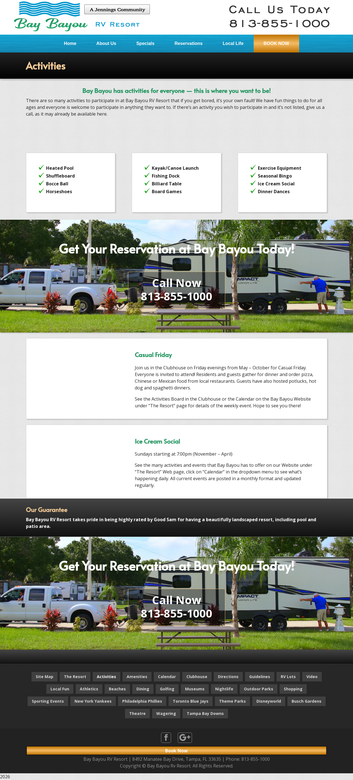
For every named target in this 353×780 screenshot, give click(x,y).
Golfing (167, 689)
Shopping (293, 689)
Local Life (233, 43)
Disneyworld (268, 701)
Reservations (188, 43)
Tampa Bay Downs (205, 713)
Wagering (166, 713)
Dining (142, 689)
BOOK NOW (276, 43)
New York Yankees (93, 701)
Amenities (137, 676)
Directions (228, 676)
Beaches (117, 689)
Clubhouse (196, 676)
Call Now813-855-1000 (176, 289)
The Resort (75, 676)
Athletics (89, 689)
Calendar (167, 676)
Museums (195, 689)
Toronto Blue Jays (190, 701)
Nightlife (224, 689)
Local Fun (60, 689)
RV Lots (288, 676)
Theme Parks (232, 701)
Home (70, 43)
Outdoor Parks (258, 689)
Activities (106, 676)
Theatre (137, 713)
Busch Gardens (306, 701)
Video (312, 676)
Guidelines (259, 676)
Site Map (44, 676)
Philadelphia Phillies (142, 701)
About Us (106, 43)
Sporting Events (48, 701)
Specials (145, 43)
